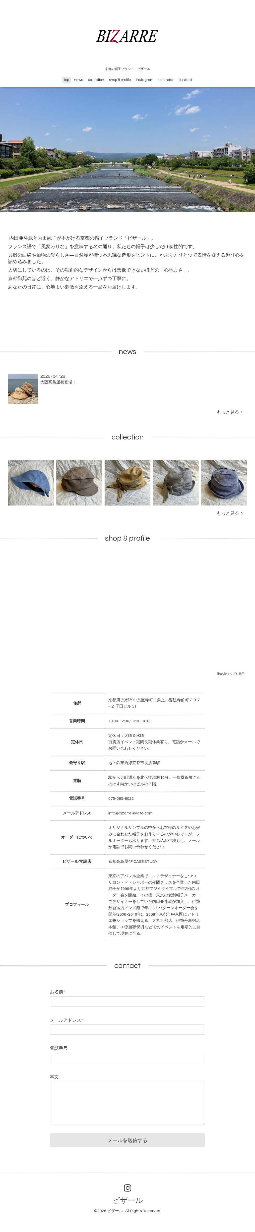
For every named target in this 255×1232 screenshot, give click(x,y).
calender (166, 80)
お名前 (57, 992)
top (66, 80)
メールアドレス (66, 1020)
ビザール (127, 1200)
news (78, 80)
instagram (144, 80)
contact (185, 80)
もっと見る (230, 412)
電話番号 (59, 1048)
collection (96, 80)
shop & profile (120, 80)
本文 (54, 1077)
